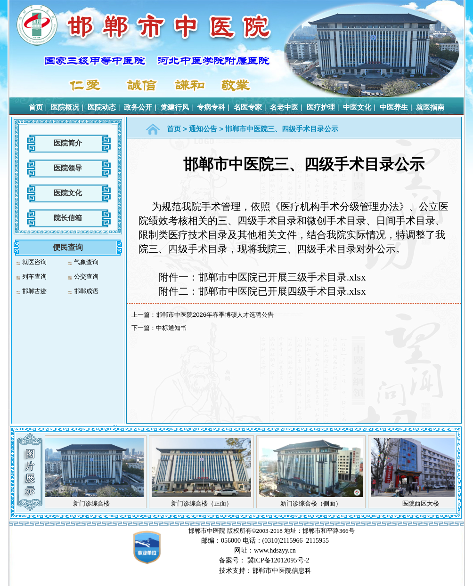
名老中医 (284, 107)
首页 (36, 107)
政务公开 (138, 107)
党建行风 (175, 107)
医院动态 (102, 107)
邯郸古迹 (34, 291)
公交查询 (86, 276)
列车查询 (34, 276)
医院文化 (68, 193)
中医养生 (394, 107)
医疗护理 (321, 107)
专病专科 (211, 107)
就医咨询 (34, 261)
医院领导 (68, 168)
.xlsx (262, 291)
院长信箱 (68, 218)
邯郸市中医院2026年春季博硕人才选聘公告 (215, 314)
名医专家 (248, 107)
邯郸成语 (86, 291)
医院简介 (68, 143)
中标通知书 (171, 327)
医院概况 (65, 107)
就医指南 (430, 107)
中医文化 (357, 107)
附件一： (262, 277)
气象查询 (86, 261)
